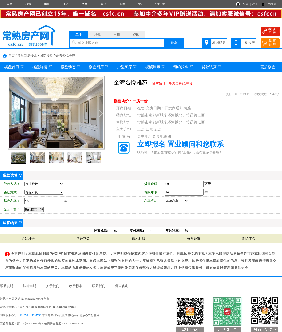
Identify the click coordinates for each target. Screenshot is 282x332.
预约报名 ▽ (183, 67)
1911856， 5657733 (29, 315)
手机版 (272, 4)
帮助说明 (6, 286)
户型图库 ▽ (127, 67)
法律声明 (29, 286)
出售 (28, 4)
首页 (9, 4)
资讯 (103, 4)
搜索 (174, 43)
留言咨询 (121, 286)
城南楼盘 (46, 55)
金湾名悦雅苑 (65, 55)
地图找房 (218, 42)
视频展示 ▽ (155, 67)
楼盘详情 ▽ (42, 67)
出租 (47, 4)
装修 (122, 4)
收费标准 (75, 286)
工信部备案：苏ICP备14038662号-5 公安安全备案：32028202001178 (41, 323)
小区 (66, 4)
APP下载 (159, 4)
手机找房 (248, 42)
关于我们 (52, 286)
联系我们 (98, 286)
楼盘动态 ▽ (70, 67)
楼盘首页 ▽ (14, 67)
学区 (141, 4)
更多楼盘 (267, 67)
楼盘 (84, 4)
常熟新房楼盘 (27, 55)
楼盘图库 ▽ (99, 67)
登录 (246, 4)
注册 (255, 4)
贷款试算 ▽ (211, 67)
